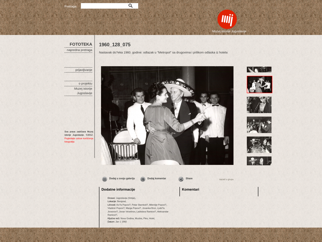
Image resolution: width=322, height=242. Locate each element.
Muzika (138, 218)
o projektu (85, 83)
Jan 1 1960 (121, 221)
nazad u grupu (226, 179)
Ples (145, 218)
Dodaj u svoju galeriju (122, 178)
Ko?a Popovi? (123, 205)
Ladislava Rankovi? (146, 211)
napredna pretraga (79, 50)
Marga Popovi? (133, 208)
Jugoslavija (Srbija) (125, 198)
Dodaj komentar (156, 178)
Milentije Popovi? (157, 205)
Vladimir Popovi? (116, 208)
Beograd (121, 201)
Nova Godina (127, 218)
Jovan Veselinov (127, 211)
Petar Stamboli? (140, 205)
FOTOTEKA (81, 44)
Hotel (151, 218)
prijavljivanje (83, 70)
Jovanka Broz (149, 208)
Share (189, 178)
